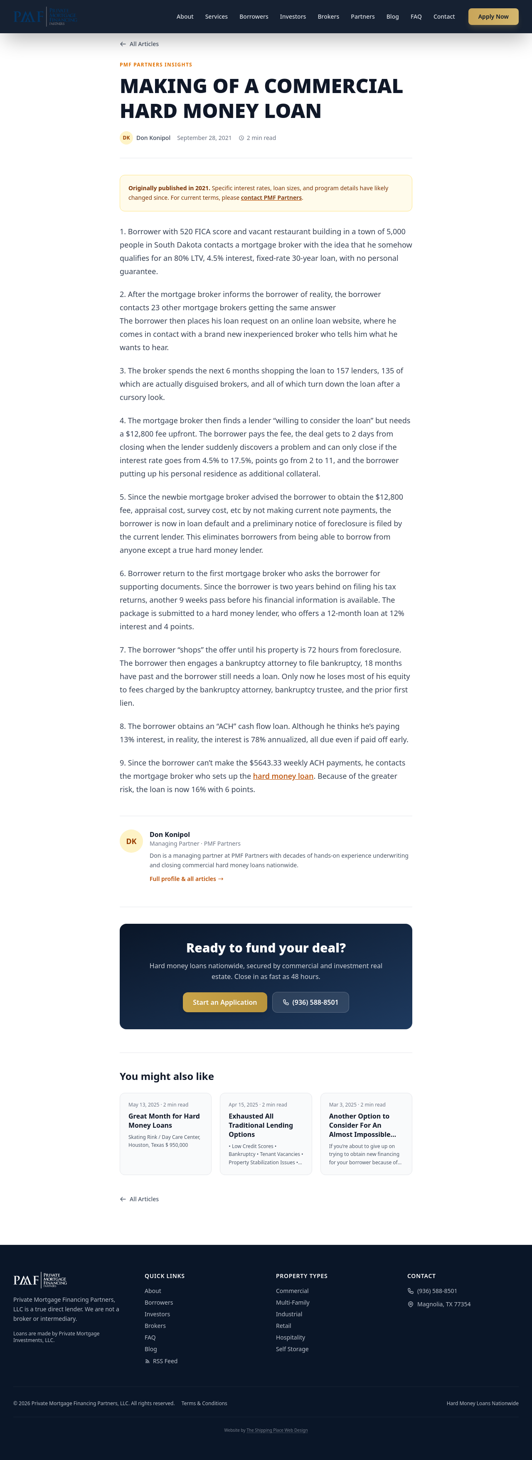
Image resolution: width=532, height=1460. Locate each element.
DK (131, 841)
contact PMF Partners (271, 197)
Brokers (328, 16)
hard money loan (283, 776)
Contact (444, 16)
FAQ (416, 16)
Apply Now (493, 16)
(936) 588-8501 (311, 1002)
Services (216, 16)
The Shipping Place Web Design (277, 1430)
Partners (362, 16)
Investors (293, 16)
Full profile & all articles (187, 879)
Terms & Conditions (204, 1403)
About (185, 16)
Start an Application (225, 1002)
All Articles (139, 44)
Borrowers (253, 16)
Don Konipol (170, 834)
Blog (393, 16)
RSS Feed (161, 1361)
